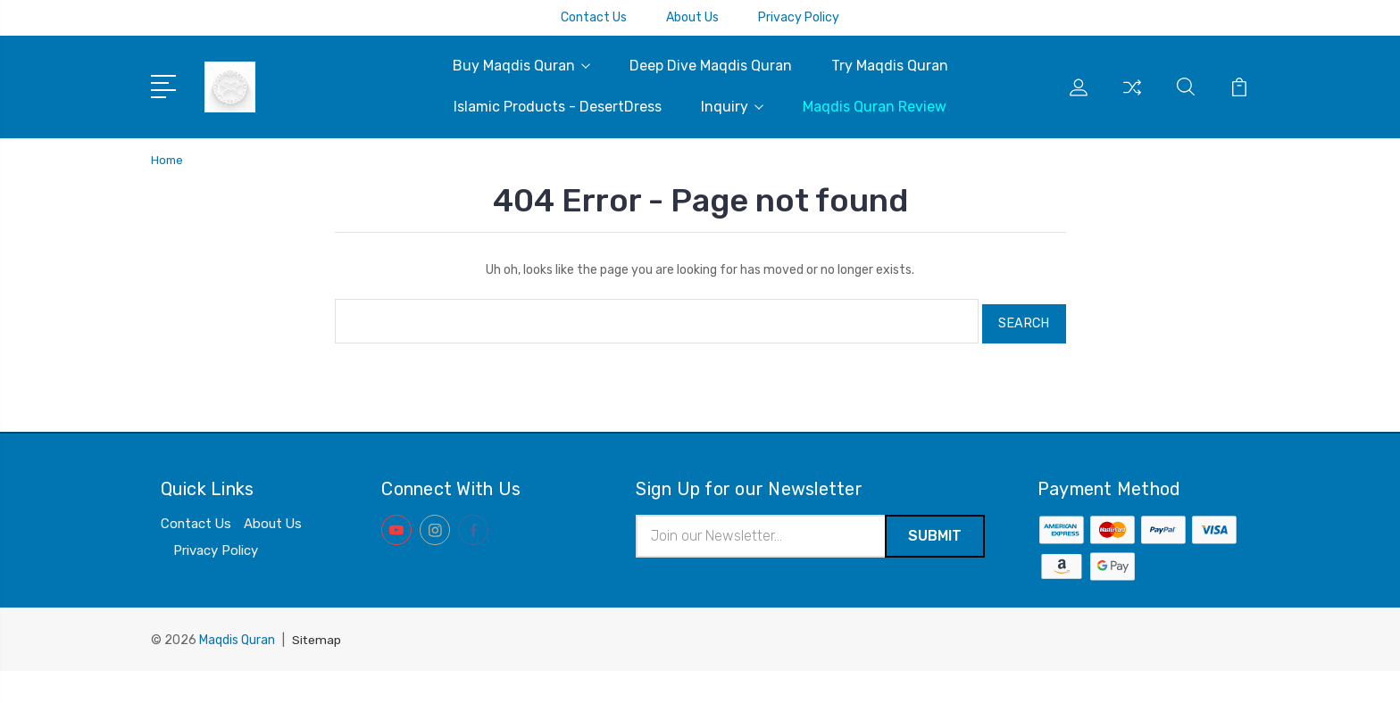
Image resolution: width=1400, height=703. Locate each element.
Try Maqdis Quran (889, 65)
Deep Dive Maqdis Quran (710, 65)
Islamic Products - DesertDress (558, 106)
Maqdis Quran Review (874, 106)
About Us (692, 17)
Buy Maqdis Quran (521, 65)
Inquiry (732, 106)
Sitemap (317, 672)
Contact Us (594, 17)
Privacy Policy (798, 17)
